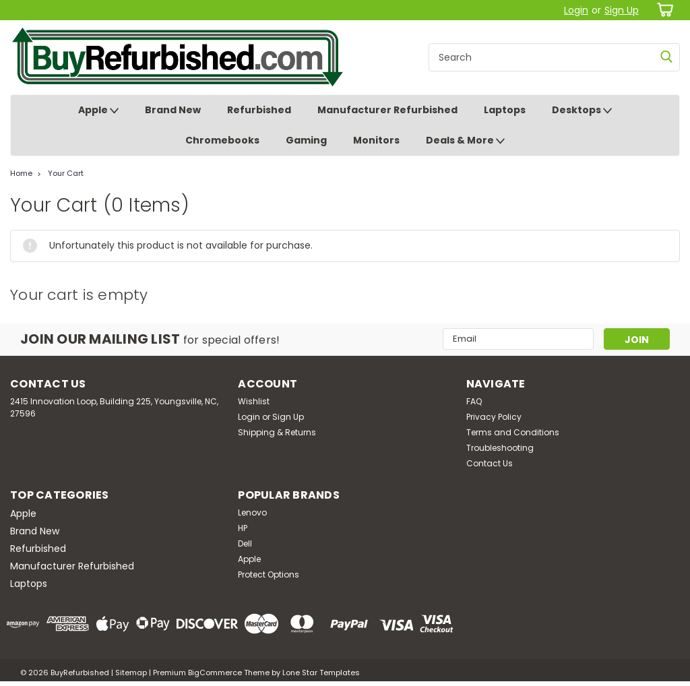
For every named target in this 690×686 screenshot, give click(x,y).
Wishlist (254, 401)
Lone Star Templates (321, 672)
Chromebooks (222, 140)
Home (21, 173)
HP (242, 528)
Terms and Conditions (512, 432)
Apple (98, 110)
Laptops (505, 110)
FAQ (474, 401)
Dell (245, 543)
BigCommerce (215, 672)
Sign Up (621, 10)
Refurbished (259, 110)
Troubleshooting (500, 448)
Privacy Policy (494, 417)
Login (576, 10)
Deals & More (465, 140)
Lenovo (252, 512)
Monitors (376, 140)
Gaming (306, 140)
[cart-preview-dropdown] (663, 10)
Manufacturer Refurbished (387, 110)
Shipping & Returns (277, 432)
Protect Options (268, 574)
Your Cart (66, 173)
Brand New (173, 110)
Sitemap (131, 672)
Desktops (582, 110)
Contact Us (489, 463)
